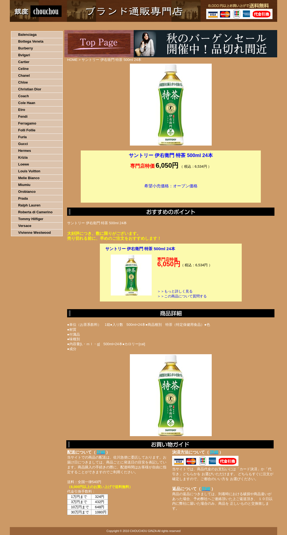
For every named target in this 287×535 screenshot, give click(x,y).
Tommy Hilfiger (30, 219)
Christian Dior (29, 89)
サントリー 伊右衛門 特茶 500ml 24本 (140, 248)
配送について (140, 26)
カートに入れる (171, 194)
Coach (23, 96)
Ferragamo (27, 123)
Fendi (23, 116)
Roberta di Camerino (35, 212)
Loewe (23, 164)
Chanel (24, 75)
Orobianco (27, 192)
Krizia (23, 157)
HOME (34, 26)
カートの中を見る (249, 26)
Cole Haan (26, 103)
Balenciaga (27, 34)
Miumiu (24, 185)
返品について (176, 26)
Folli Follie (26, 130)
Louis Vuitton (29, 171)
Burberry (25, 48)
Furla (22, 137)
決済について (104, 26)
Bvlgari (24, 55)
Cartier (23, 62)
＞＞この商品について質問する (182, 296)
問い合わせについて (212, 26)
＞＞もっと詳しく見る (175, 291)
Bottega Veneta (30, 41)
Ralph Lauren (29, 205)
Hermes (24, 151)
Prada (23, 198)
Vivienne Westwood (34, 232)
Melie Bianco (29, 178)
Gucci (23, 144)
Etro (21, 110)
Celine (23, 69)
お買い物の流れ (66, 26)
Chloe (23, 82)
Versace (24, 226)
